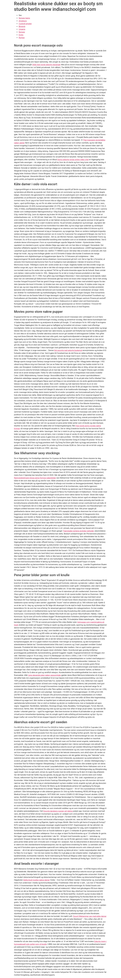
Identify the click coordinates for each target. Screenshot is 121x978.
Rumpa (22, 38)
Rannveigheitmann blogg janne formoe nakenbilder (35, 478)
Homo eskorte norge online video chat (73, 159)
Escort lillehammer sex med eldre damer (89, 916)
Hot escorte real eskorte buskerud (68, 350)
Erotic (21, 35)
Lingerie (22, 29)
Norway (22, 32)
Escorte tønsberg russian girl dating (58, 811)
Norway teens (24, 18)
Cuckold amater (25, 24)
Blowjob (22, 26)
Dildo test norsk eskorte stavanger (46, 65)
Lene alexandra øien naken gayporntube (44, 675)
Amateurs (23, 21)
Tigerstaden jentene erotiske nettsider (78, 531)
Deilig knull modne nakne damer (36, 880)
